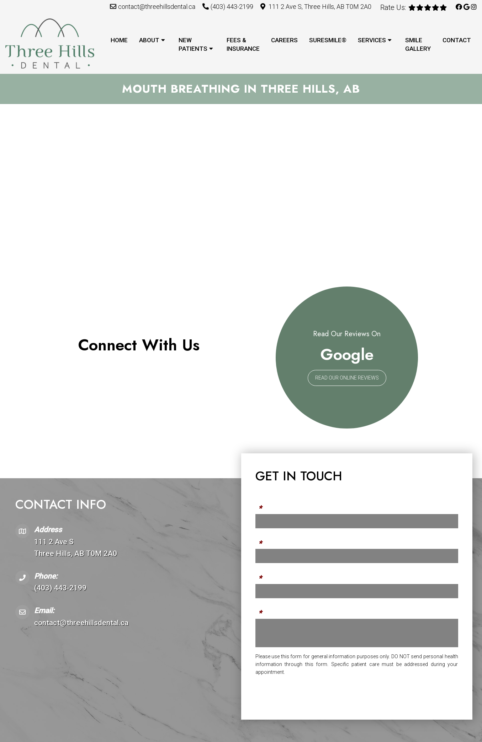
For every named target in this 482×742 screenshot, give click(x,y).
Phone (264, 540)
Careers (284, 40)
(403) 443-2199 (232, 6)
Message (268, 609)
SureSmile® (327, 40)
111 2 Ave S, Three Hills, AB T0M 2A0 (320, 6)
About (149, 40)
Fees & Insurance (243, 44)
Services (372, 40)
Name (263, 505)
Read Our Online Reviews (347, 378)
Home (119, 40)
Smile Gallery (418, 44)
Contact (457, 40)
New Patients (193, 44)
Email (263, 575)
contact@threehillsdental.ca (156, 6)
